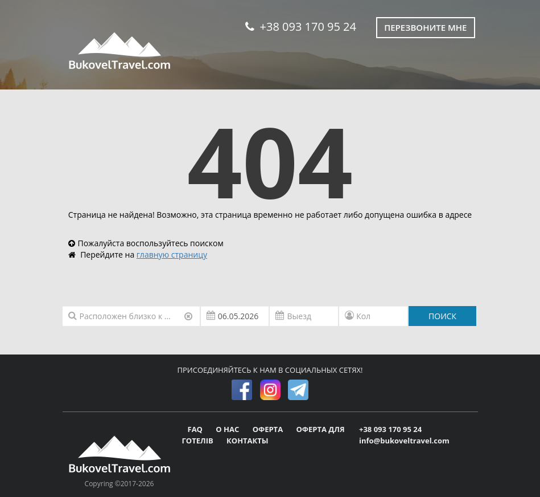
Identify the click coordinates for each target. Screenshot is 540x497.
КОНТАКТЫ (247, 440)
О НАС (228, 429)
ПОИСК (442, 316)
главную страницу (172, 254)
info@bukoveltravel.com (404, 440)
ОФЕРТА (269, 429)
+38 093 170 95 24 (300, 26)
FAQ (196, 429)
